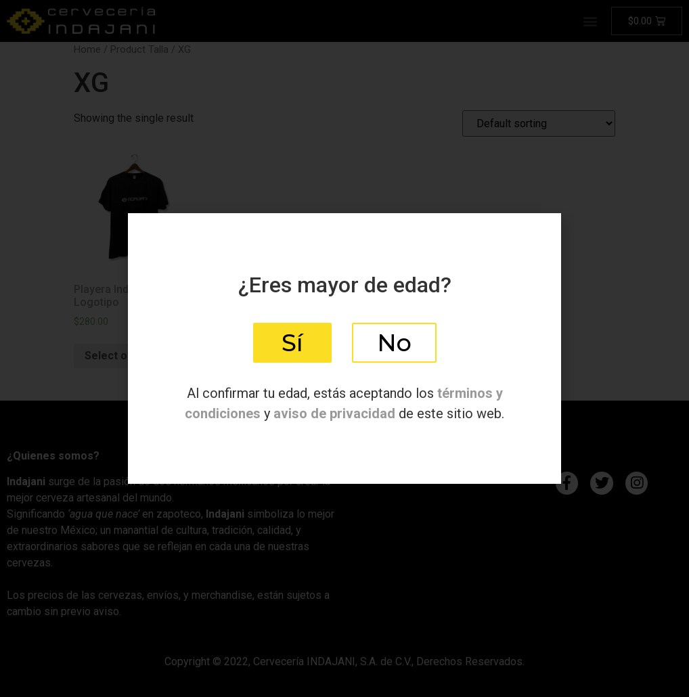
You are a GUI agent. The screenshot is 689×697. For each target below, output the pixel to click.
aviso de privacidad (334, 413)
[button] (292, 343)
